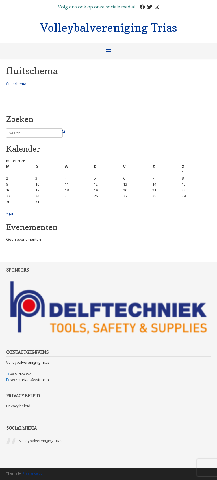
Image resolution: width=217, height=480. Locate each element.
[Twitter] (149, 7)
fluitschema (16, 83)
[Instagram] (157, 7)
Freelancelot (32, 473)
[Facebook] (142, 7)
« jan (10, 213)
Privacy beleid (18, 405)
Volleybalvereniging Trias (108, 27)
